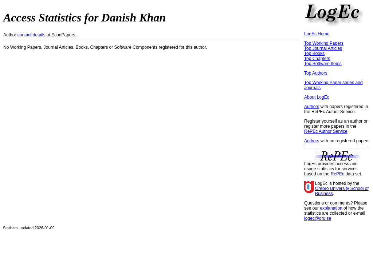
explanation (331, 208)
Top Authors (315, 73)
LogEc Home (316, 33)
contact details (31, 34)
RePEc (337, 173)
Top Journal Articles (323, 48)
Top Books (314, 53)
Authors (311, 106)
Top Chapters (317, 58)
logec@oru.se (317, 218)
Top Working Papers (323, 43)
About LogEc (316, 97)
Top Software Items (323, 63)
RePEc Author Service (326, 131)
